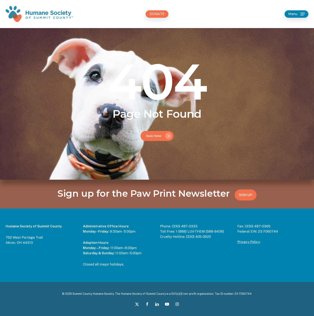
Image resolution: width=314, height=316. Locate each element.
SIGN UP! (245, 195)
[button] (296, 14)
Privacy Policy (248, 242)
